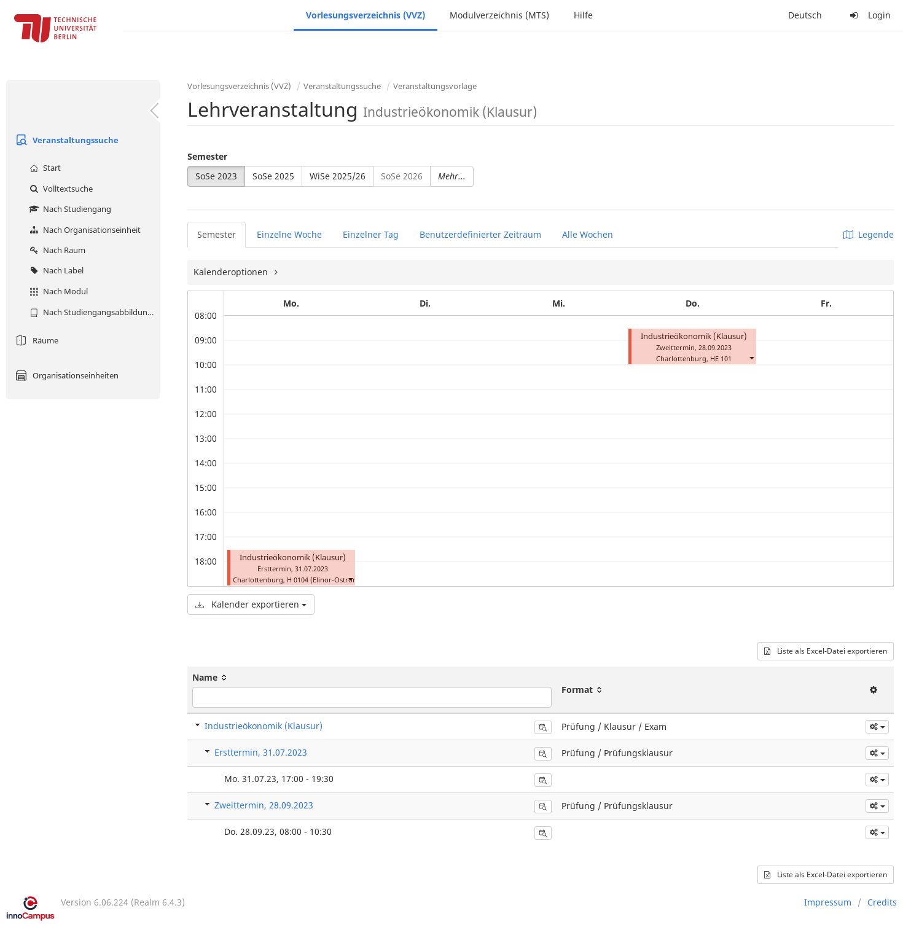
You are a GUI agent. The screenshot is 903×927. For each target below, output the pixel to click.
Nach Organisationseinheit (83, 229)
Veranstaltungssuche (65, 140)
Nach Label (55, 270)
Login (868, 15)
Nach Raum (55, 250)
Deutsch (805, 15)
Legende (868, 234)
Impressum (827, 902)
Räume (35, 340)
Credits (882, 902)
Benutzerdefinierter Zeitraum (480, 234)
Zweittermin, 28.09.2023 (263, 805)
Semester (207, 156)
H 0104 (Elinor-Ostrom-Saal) (332, 579)
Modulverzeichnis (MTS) (499, 15)
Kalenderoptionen (232, 272)
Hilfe (583, 15)
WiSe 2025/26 (338, 176)
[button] (350, 578)
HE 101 (721, 358)
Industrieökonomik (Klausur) (293, 557)
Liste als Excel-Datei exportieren (825, 651)
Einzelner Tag (371, 234)
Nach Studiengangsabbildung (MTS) (93, 312)
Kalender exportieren (251, 604)
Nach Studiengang (68, 208)
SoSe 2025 (273, 176)
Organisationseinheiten (65, 375)
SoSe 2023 (216, 176)
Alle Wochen (587, 234)
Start (43, 167)
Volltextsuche (59, 188)
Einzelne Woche (289, 234)
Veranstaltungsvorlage (435, 86)
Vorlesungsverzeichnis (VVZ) (365, 15)
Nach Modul (57, 291)
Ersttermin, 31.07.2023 (260, 752)
